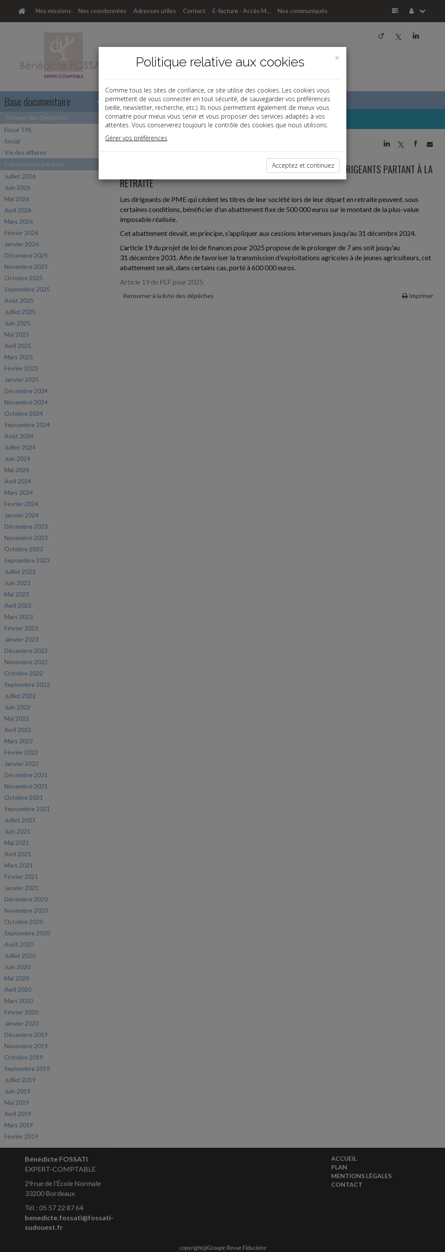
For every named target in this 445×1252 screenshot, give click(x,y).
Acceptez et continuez (303, 165)
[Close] (337, 58)
